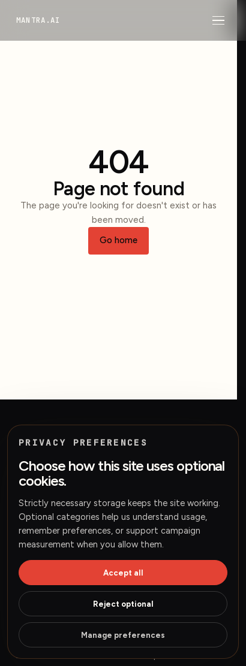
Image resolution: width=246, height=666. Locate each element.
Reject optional (123, 604)
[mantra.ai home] (38, 20)
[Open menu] (218, 20)
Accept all (123, 572)
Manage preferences (123, 635)
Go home (118, 240)
